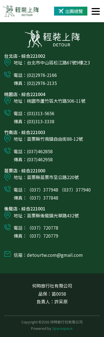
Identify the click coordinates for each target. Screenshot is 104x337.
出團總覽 (71, 11)
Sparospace (62, 328)
